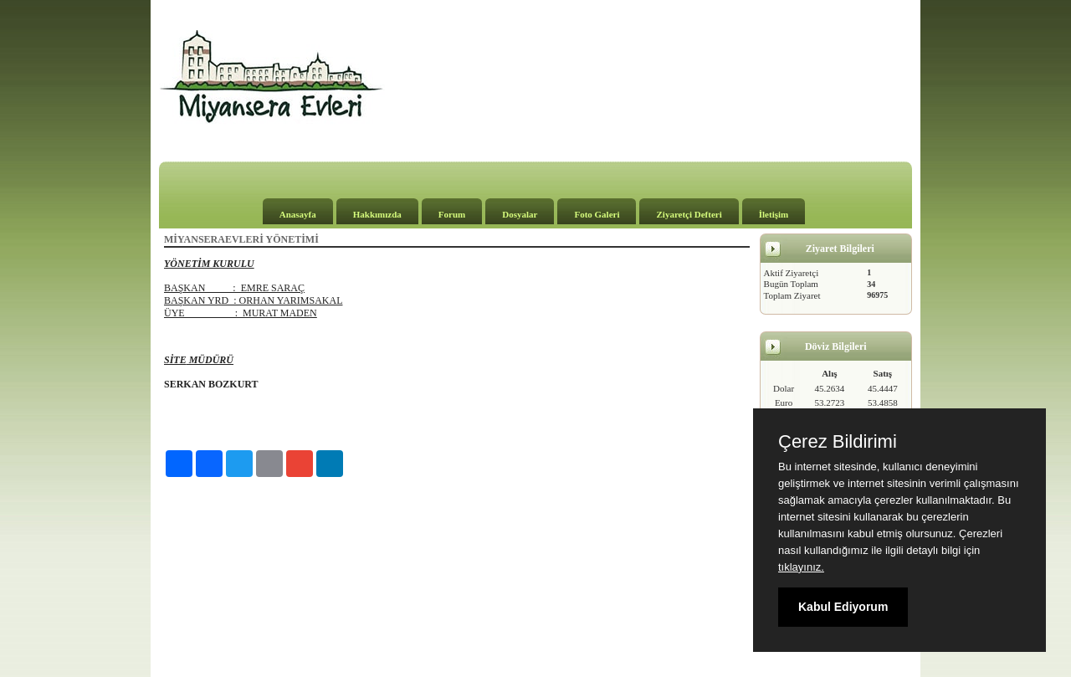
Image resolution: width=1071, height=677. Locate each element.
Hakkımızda (377, 214)
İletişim (773, 214)
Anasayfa (297, 214)
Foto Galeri (596, 214)
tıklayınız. (801, 567)
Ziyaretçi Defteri (688, 214)
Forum (451, 214)
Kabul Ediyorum (843, 606)
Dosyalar (519, 214)
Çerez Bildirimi (837, 441)
